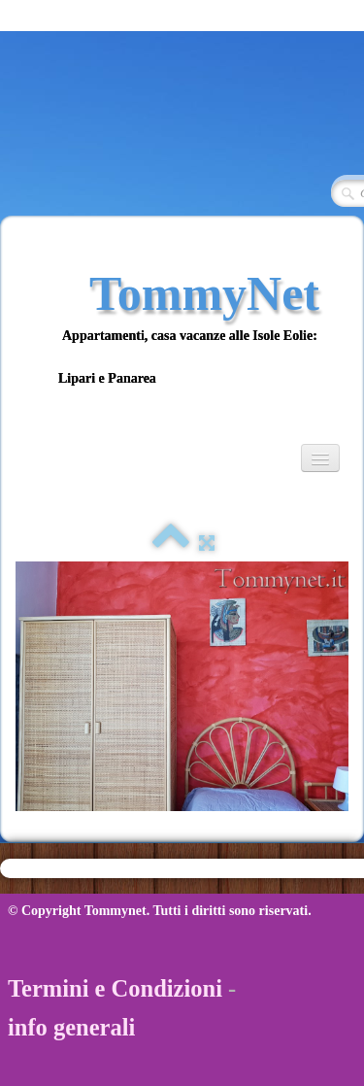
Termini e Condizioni (115, 988)
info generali (71, 1027)
